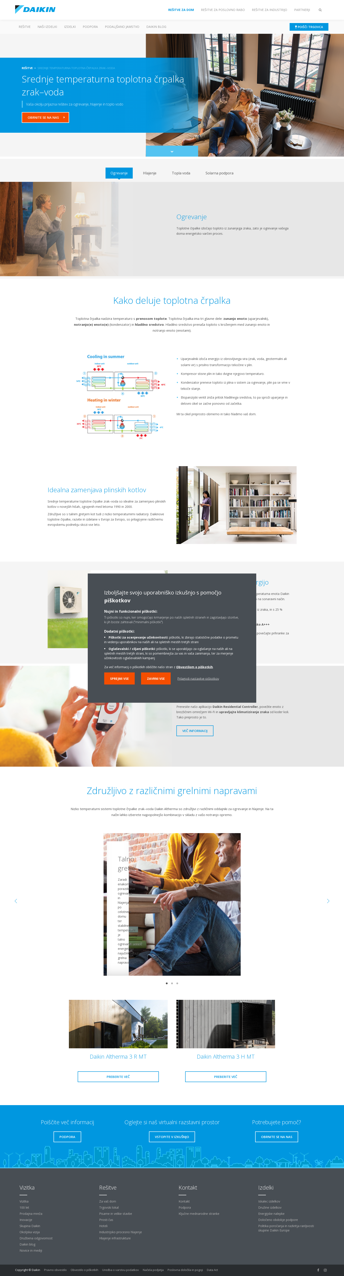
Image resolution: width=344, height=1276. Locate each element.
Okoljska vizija (30, 1232)
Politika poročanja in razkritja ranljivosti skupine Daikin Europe (286, 1228)
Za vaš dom (107, 1201)
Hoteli (103, 1226)
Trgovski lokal (109, 1207)
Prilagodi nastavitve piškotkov (198, 678)
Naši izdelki (47, 27)
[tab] (119, 173)
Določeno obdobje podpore (278, 1220)
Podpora (90, 27)
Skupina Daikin (30, 1226)
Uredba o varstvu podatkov (120, 1270)
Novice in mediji (31, 1250)
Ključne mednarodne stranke (199, 1214)
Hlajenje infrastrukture (115, 1238)
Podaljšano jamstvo (122, 27)
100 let (24, 1207)
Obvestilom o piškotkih (194, 667)
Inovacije (26, 1220)
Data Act (212, 1270)
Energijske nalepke (271, 1214)
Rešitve (24, 27)
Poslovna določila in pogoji (185, 1270)
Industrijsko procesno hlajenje (120, 1232)
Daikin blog (156, 27)
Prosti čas (106, 1220)
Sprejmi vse (119, 678)
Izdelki (70, 27)
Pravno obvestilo (55, 1270)
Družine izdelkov (269, 1207)
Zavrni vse (156, 678)
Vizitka (24, 1201)
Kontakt (184, 1201)
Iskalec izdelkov (269, 1201)
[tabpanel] (172, 229)
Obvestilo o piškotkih (84, 1270)
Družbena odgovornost (36, 1238)
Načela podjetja (153, 1270)
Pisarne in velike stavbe (115, 1214)
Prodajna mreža (31, 1214)
